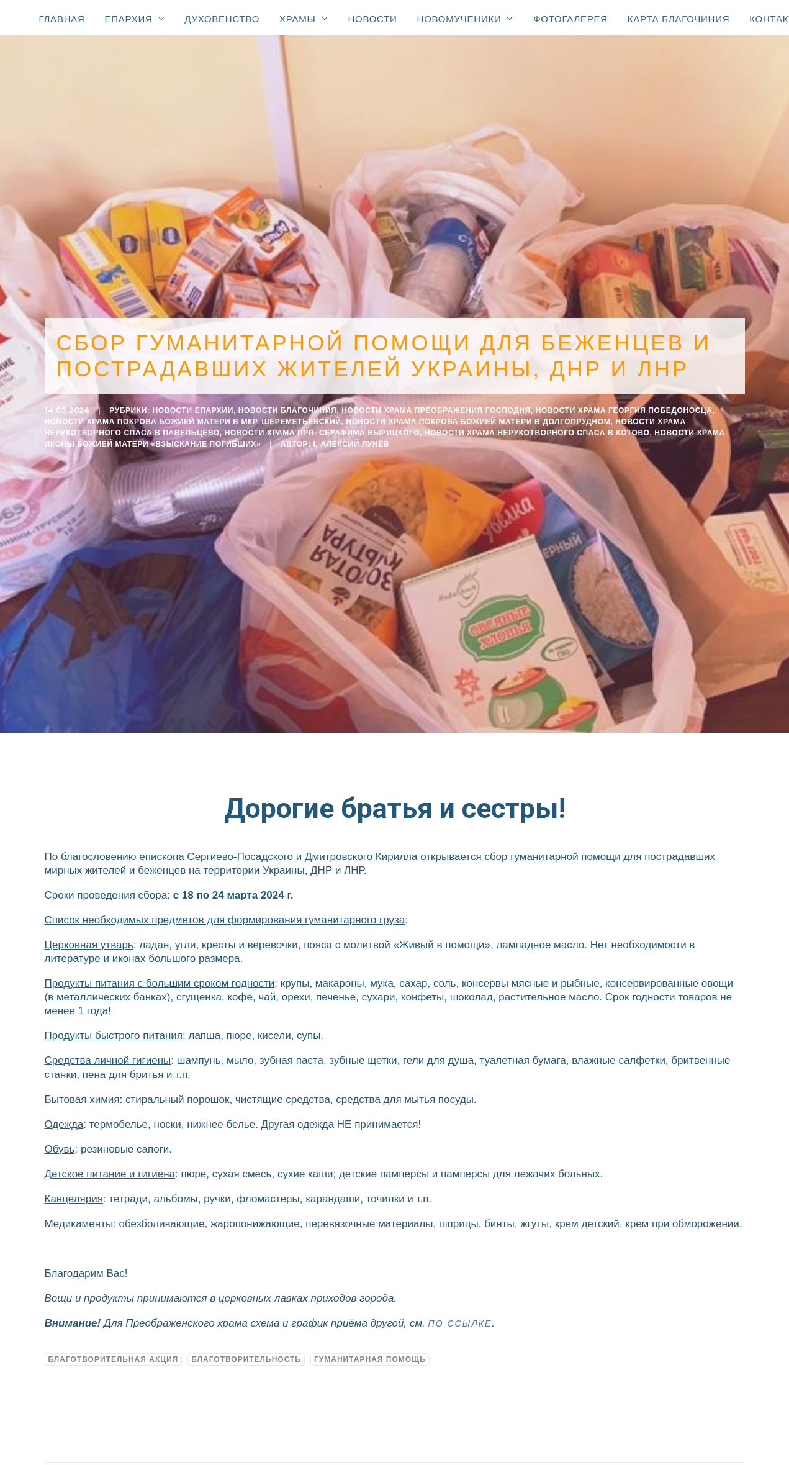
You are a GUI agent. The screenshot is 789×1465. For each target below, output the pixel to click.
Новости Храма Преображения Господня (436, 406)
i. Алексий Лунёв (351, 439)
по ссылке (460, 1315)
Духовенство (221, 19)
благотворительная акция (113, 1350)
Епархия (135, 19)
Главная (62, 19)
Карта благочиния (678, 19)
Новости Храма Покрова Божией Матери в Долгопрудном (478, 417)
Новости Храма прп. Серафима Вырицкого (322, 428)
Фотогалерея (570, 19)
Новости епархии (192, 406)
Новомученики (465, 19)
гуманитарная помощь (370, 1350)
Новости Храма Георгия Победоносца (624, 406)
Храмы (303, 19)
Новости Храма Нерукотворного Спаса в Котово (537, 428)
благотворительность (246, 1350)
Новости (372, 19)
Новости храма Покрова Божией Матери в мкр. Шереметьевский (193, 417)
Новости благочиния (287, 406)
